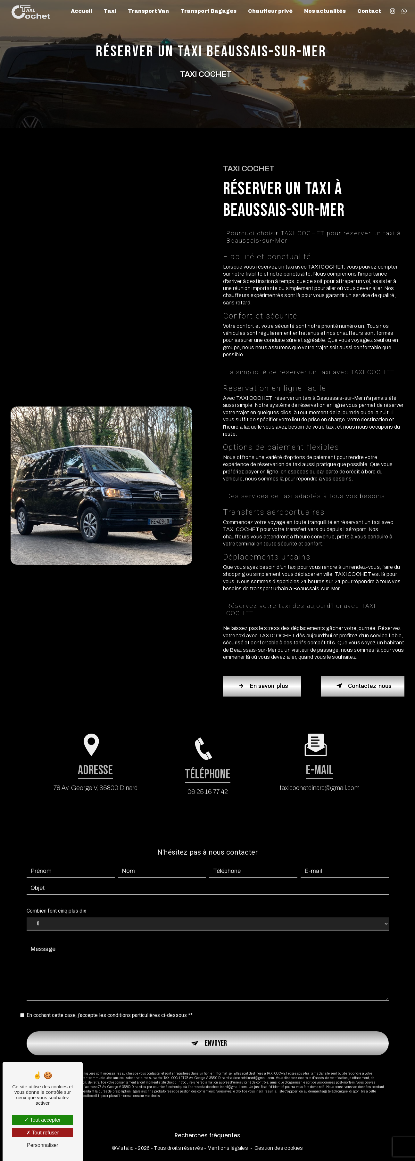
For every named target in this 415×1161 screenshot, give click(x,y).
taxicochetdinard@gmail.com (320, 774)
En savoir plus (262, 686)
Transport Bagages (208, 11)
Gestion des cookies (278, 1148)
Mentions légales (227, 1148)
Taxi (110, 11)
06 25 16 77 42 (207, 804)
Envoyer (216, 1030)
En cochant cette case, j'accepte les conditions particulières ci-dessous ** (110, 1002)
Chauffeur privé (270, 11)
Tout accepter (42, 1120)
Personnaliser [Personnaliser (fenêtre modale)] (42, 1145)
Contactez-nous (362, 686)
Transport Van (148, 11)
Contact (369, 11)
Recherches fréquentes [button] (207, 1135)
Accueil (81, 11)
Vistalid (125, 1148)
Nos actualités (325, 11)
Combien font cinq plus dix (56, 898)
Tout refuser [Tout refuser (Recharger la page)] (42, 1132)
